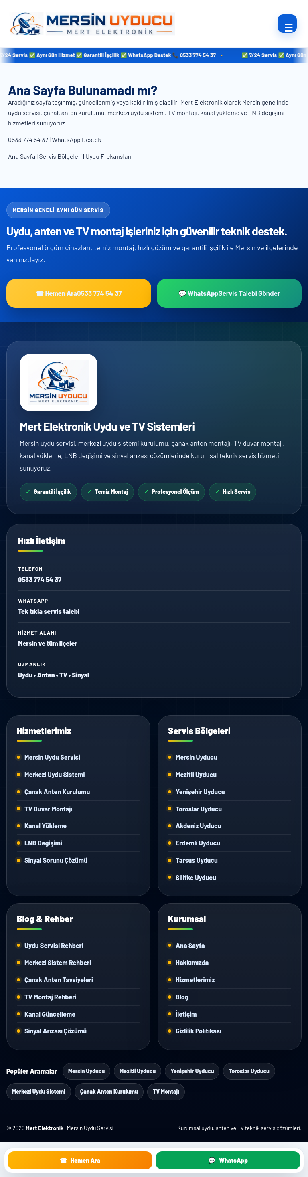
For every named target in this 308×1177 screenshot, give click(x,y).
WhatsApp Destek (76, 139)
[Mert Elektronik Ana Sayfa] (58, 382)
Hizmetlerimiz (195, 979)
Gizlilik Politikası (198, 1031)
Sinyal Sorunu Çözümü (55, 860)
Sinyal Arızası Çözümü (55, 1031)
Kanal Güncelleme (49, 1014)
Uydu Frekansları (108, 156)
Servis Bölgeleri (60, 156)
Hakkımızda (192, 962)
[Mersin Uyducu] (138, 23)
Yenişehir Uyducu (200, 791)
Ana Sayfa (21, 156)
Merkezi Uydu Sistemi (54, 774)
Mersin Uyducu (196, 757)
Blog (182, 997)
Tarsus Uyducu (197, 860)
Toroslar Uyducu (199, 809)
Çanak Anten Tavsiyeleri (58, 979)
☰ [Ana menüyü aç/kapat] (288, 27)
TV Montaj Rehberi (50, 997)
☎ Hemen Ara (79, 293)
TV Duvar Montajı (48, 809)
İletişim (186, 1014)
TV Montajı (166, 1091)
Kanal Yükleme (45, 825)
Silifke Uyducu (196, 877)
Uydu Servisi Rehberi (53, 945)
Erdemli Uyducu (198, 843)
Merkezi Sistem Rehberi (57, 962)
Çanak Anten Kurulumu (57, 791)
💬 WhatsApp (229, 293)
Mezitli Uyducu (196, 774)
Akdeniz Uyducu (198, 825)
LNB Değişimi (43, 843)
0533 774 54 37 (28, 139)
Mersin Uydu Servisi (52, 757)
